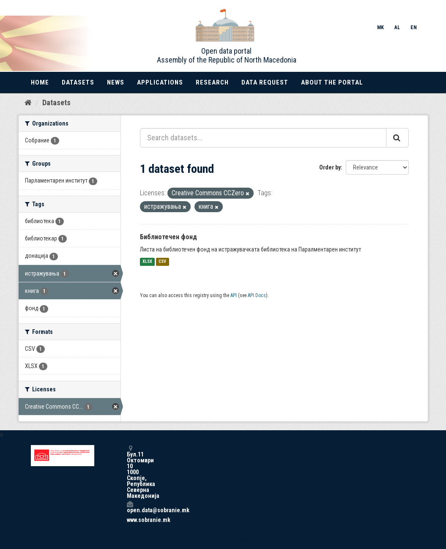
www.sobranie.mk (130, 520)
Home (40, 82)
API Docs (257, 295)
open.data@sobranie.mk (130, 507)
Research (212, 82)
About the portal (332, 82)
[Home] (28, 102)
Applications (160, 82)
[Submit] (397, 137)
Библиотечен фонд (168, 237)
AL (397, 27)
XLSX (147, 262)
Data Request (264, 82)
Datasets (78, 82)
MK (380, 27)
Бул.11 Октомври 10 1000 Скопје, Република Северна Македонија (130, 472)
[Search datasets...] (263, 137)
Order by (330, 167)
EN (413, 27)
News (115, 82)
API (233, 295)
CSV (162, 262)
